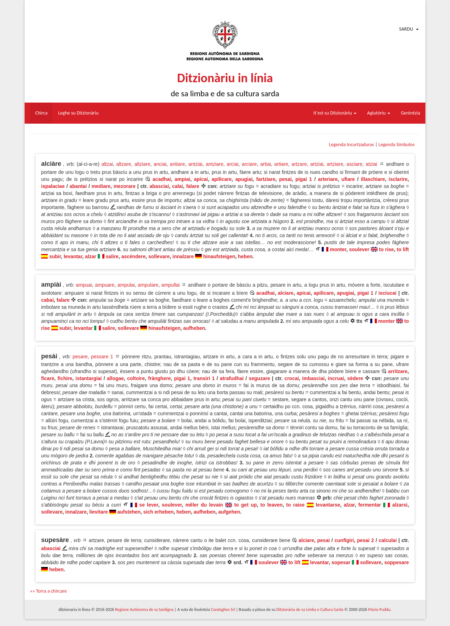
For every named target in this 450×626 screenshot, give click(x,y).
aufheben (194, 328)
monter (338, 249)
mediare (101, 186)
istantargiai (89, 378)
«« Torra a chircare (48, 591)
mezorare (124, 186)
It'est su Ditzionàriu (335, 113)
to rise (386, 249)
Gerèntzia (410, 113)
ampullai (170, 285)
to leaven (272, 505)
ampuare (104, 285)
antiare (177, 164)
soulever (359, 249)
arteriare (328, 179)
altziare (142, 164)
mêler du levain (204, 505)
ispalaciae (53, 186)
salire (112, 256)
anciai (160, 164)
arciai (232, 164)
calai (177, 186)
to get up (245, 505)
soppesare (396, 562)
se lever (148, 505)
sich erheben (158, 512)
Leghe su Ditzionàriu (78, 113)
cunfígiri (344, 540)
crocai (291, 378)
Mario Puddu (379, 609)
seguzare (259, 378)
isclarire (398, 179)
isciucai (387, 293)
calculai (388, 540)
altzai (107, 164)
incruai (336, 378)
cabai (47, 300)
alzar (90, 256)
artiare (281, 164)
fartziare (265, 179)
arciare (249, 164)
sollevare (159, 256)
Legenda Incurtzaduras (351, 145)
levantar (73, 256)
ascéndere (133, 256)
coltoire (136, 378)
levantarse (328, 505)
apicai (201, 179)
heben (245, 256)
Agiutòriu (378, 113)
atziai (371, 164)
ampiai (182, 179)
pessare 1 (102, 356)
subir (55, 256)
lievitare (98, 512)
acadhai (162, 179)
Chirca (41, 113)
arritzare (397, 371)
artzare (299, 164)
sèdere (355, 378)
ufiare (348, 179)
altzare (123, 164)
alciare (285, 293)
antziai (195, 164)
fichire (65, 378)
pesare (80, 356)
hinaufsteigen (219, 256)
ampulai (126, 285)
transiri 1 (204, 378)
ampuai (84, 285)
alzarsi (400, 505)
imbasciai (313, 378)
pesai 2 (365, 540)
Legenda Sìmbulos (396, 145)
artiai (265, 164)
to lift (403, 249)
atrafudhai (232, 378)
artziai (316, 164)
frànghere (159, 378)
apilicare (222, 179)
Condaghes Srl (223, 609)
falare (192, 186)
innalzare (183, 256)
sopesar (341, 562)
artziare (335, 164)
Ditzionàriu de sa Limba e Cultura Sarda (309, 609)
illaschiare (373, 179)
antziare (214, 164)
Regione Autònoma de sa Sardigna (144, 609)
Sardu (406, 29)
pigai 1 (303, 179)
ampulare (148, 285)
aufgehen (229, 512)
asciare (354, 164)
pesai (285, 179)
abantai (78, 186)
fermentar (369, 505)
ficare (47, 378)
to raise (295, 505)
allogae (115, 378)
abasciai (159, 186)
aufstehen (129, 512)
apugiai (243, 179)
